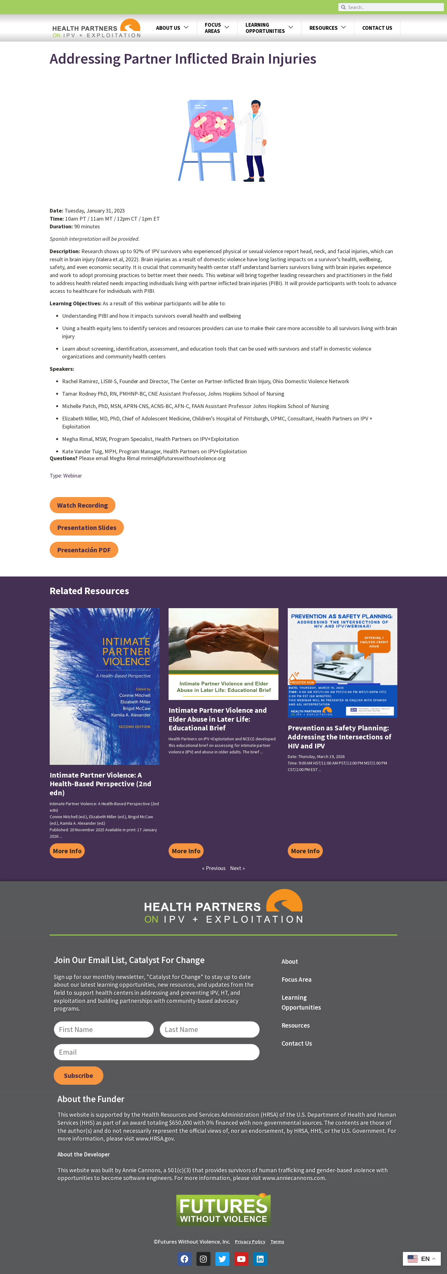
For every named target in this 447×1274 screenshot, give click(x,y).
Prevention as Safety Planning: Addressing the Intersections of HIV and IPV (339, 737)
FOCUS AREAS (217, 27)
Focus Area (297, 980)
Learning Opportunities (301, 1003)
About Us (172, 28)
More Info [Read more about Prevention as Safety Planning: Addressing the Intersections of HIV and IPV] (305, 850)
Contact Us (377, 28)
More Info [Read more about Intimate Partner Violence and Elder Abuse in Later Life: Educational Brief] (186, 850)
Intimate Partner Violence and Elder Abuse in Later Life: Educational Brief (218, 719)
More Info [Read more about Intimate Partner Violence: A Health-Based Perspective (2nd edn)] (67, 850)
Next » (237, 868)
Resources (327, 28)
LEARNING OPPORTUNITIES (269, 27)
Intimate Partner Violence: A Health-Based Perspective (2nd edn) (100, 784)
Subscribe (78, 1075)
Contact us (297, 1043)
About (290, 962)
